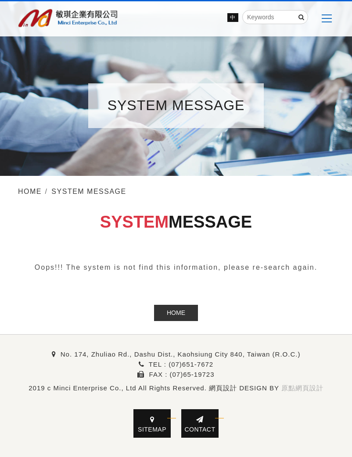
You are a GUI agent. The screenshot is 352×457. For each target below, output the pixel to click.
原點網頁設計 (302, 388)
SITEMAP (152, 424)
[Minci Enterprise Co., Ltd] (68, 18)
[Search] (301, 17)
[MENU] (326, 18)
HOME (176, 312)
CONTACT (200, 424)
